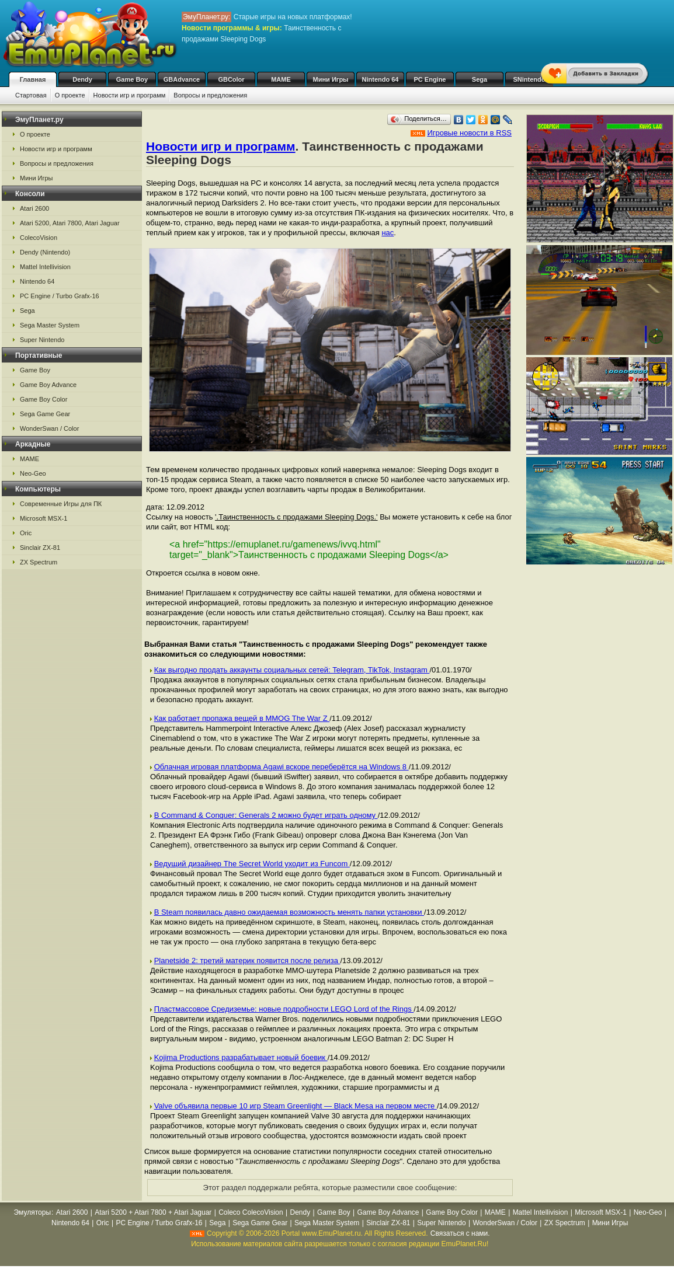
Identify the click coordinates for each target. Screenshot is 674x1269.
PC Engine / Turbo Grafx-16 (59, 295)
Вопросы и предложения (210, 95)
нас (387, 232)
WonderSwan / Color (49, 428)
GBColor (231, 79)
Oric (26, 532)
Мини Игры (331, 79)
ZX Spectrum (38, 562)
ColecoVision (38, 237)
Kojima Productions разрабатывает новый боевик (241, 1057)
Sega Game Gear (45, 413)
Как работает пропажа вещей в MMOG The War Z (242, 718)
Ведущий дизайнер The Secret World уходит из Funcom (252, 863)
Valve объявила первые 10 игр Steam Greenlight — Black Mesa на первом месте (295, 1105)
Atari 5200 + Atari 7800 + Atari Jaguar (153, 1212)
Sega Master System (49, 325)
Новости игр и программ (129, 95)
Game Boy (132, 79)
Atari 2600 (34, 208)
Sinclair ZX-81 (40, 547)
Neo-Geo (33, 473)
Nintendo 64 (380, 79)
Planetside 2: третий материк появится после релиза (247, 960)
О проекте (70, 95)
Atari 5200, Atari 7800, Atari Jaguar (70, 222)
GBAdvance (182, 79)
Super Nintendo (42, 339)
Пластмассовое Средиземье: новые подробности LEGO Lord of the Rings (284, 1009)
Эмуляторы (32, 1212)
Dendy (82, 79)
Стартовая (31, 95)
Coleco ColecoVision (250, 1212)
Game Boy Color (43, 399)
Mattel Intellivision (45, 266)
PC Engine (430, 79)
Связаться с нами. (460, 1233)
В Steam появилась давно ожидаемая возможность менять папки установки (289, 912)
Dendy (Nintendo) (45, 252)
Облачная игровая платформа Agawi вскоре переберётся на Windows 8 (281, 766)
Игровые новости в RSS (469, 132)
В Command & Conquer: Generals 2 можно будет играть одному (266, 815)
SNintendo (529, 79)
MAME (281, 79)
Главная (33, 79)
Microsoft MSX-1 (43, 518)
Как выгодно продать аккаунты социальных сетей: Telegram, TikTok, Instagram (292, 669)
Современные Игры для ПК (61, 503)
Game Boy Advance (48, 384)
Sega (479, 79)
